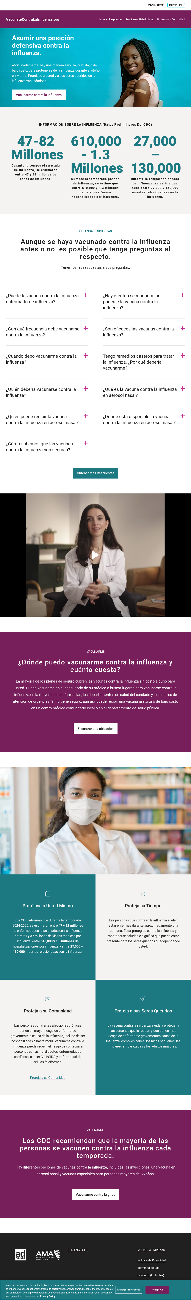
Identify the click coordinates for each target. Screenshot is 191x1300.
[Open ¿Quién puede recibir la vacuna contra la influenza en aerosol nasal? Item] (47, 420)
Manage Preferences (128, 1289)
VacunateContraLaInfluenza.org (32, 19)
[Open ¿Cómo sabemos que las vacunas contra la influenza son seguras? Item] (47, 447)
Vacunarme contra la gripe (95, 1194)
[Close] (185, 1289)
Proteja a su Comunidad (171, 19)
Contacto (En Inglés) (150, 1275)
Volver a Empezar (151, 1250)
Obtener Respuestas (111, 19)
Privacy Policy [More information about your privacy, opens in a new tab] (47, 1296)
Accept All (157, 1289)
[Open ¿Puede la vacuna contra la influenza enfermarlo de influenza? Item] (47, 299)
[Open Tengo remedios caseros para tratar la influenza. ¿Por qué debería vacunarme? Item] (144, 362)
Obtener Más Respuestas (95, 473)
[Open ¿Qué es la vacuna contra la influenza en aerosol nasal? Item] (144, 392)
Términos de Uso (148, 1268)
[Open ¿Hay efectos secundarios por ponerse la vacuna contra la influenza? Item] (144, 302)
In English (176, 5)
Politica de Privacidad (151, 1260)
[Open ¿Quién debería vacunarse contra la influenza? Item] (47, 392)
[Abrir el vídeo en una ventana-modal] (95, 555)
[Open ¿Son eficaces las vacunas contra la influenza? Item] (144, 332)
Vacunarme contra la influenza (39, 95)
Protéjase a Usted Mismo (140, 19)
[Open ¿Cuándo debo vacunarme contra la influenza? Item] (47, 359)
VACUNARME (156, 5)
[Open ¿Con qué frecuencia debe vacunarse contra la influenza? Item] (47, 332)
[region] (95, 1290)
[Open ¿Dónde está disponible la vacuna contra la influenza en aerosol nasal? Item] (144, 420)
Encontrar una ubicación (96, 729)
